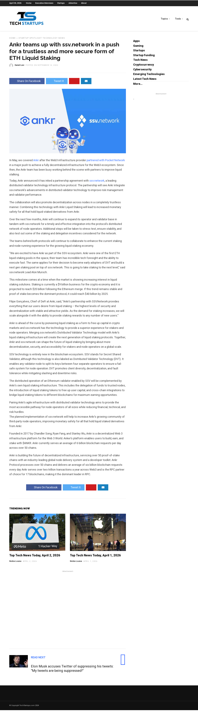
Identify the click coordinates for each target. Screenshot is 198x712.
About (83, 3)
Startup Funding (144, 57)
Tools (178, 18)
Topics (164, 18)
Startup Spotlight (30, 40)
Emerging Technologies (149, 75)
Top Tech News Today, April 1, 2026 (95, 557)
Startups (61, 3)
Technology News (54, 40)
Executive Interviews (44, 3)
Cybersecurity (142, 71)
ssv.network (96, 182)
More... (137, 85)
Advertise (73, 3)
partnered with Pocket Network (106, 162)
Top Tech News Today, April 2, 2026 (34, 557)
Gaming (138, 47)
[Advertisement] (67, 611)
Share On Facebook (27, 82)
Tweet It (57, 82)
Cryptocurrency (143, 66)
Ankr (36, 162)
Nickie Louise (15, 563)
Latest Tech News (144, 80)
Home (28, 3)
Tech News (140, 61)
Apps (136, 42)
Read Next (38, 659)
